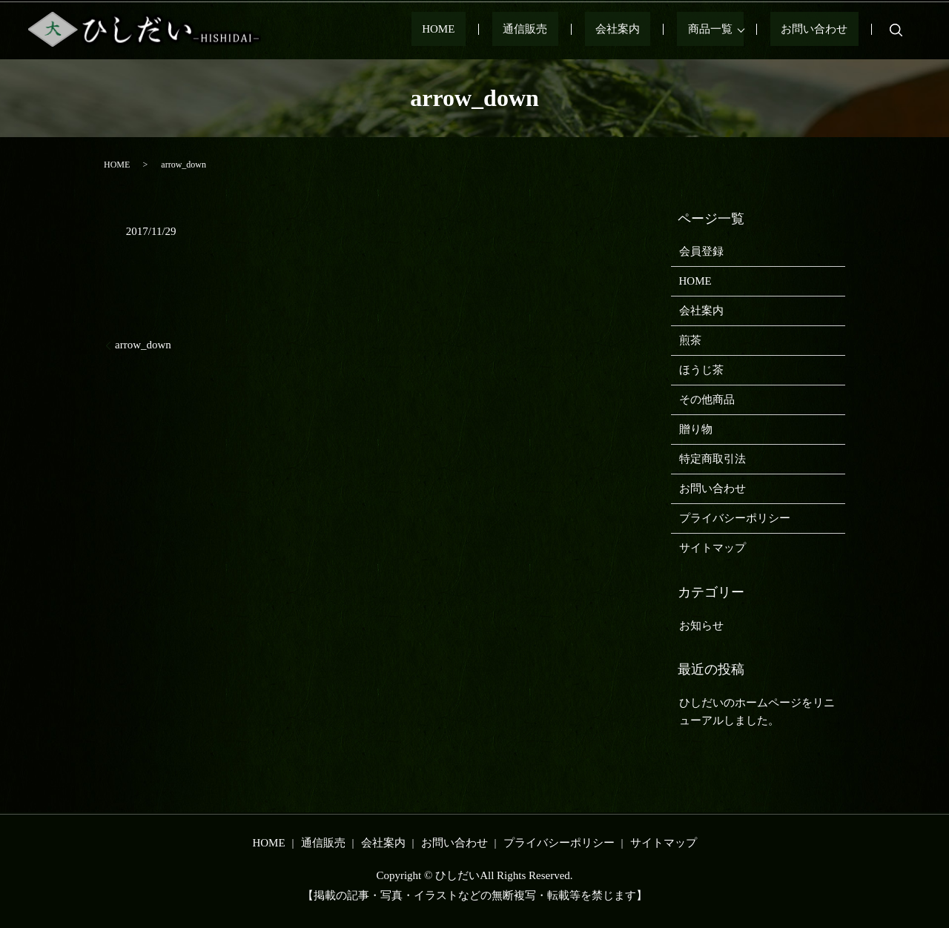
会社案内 (660, 30)
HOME (523, 30)
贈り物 (695, 429)
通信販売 (589, 30)
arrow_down (143, 345)
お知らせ (701, 626)
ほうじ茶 (701, 370)
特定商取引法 (712, 459)
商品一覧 (732, 30)
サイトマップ (712, 548)
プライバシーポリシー (734, 518)
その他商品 (707, 399)
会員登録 (701, 251)
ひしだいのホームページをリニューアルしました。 (757, 711)
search (896, 30)
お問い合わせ (825, 30)
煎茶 (690, 340)
